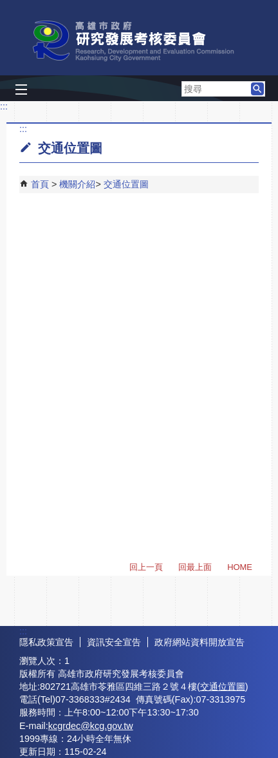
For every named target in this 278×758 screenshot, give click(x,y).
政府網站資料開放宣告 (199, 642)
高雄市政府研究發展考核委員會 (139, 40)
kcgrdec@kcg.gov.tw (90, 726)
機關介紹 (77, 184)
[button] (257, 88)
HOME (239, 567)
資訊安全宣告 (114, 642)
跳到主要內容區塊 (6, 6)
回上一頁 (146, 567)
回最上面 (195, 567)
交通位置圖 (126, 184)
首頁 (40, 184)
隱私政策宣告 (46, 642)
